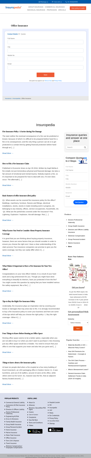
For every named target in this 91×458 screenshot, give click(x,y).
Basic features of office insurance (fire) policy (19, 196)
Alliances (31, 405)
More (70, 246)
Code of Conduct (33, 412)
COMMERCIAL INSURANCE (55, 7)
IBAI (50, 405)
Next (45, 75)
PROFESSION (52, 10)
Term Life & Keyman (11, 436)
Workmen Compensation (76, 236)
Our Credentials (53, 415)
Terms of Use (48, 80)
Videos (31, 422)
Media (51, 412)
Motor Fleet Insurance (12, 431)
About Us (31, 402)
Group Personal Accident (76, 239)
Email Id (69, 193)
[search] (85, 147)
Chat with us (57, 2)
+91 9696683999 (72, 2)
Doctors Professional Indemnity (75, 221)
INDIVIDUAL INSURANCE (36, 10)
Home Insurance (10, 426)
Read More (7, 153)
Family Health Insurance (13, 419)
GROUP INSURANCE (35, 7)
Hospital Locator (54, 402)
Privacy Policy (58, 80)
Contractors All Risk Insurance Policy (14, 405)
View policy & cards (78, 8)
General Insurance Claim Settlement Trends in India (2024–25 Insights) (77, 375)
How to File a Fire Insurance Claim (15, 164)
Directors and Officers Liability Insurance (78, 231)
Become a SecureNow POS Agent (38, 407)
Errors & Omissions (11, 416)
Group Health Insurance (76, 226)
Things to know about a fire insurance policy (19, 363)
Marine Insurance (74, 243)
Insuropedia (52, 407)
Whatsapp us (43, 2)
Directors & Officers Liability (14, 408)
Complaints (32, 415)
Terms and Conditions (35, 420)
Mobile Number (71, 184)
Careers (31, 410)
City (9, 47)
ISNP (50, 410)
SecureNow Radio (54, 420)
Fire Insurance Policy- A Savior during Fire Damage (22, 131)
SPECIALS (62, 10)
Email (9, 64)
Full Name (11, 38)
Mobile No (11, 55)
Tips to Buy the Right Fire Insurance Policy (18, 301)
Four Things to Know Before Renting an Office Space (22, 333)
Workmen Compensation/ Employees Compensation (13, 441)
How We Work (32, 417)
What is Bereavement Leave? (78, 369)
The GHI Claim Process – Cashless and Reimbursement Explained (77, 363)
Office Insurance (10, 434)
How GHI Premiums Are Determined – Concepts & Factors (77, 354)
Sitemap (51, 422)
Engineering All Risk (11, 414)
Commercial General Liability (14, 402)
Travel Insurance (10, 439)
